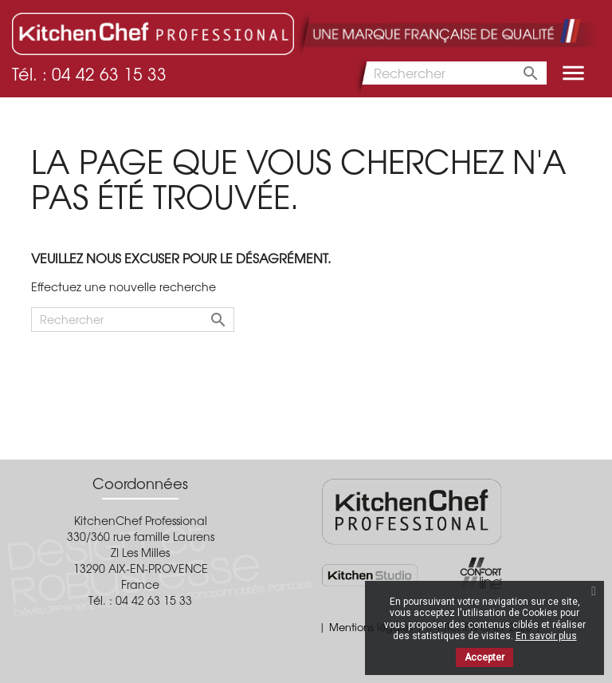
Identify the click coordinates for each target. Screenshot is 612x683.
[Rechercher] (450, 73)
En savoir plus (546, 636)
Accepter (484, 657)
